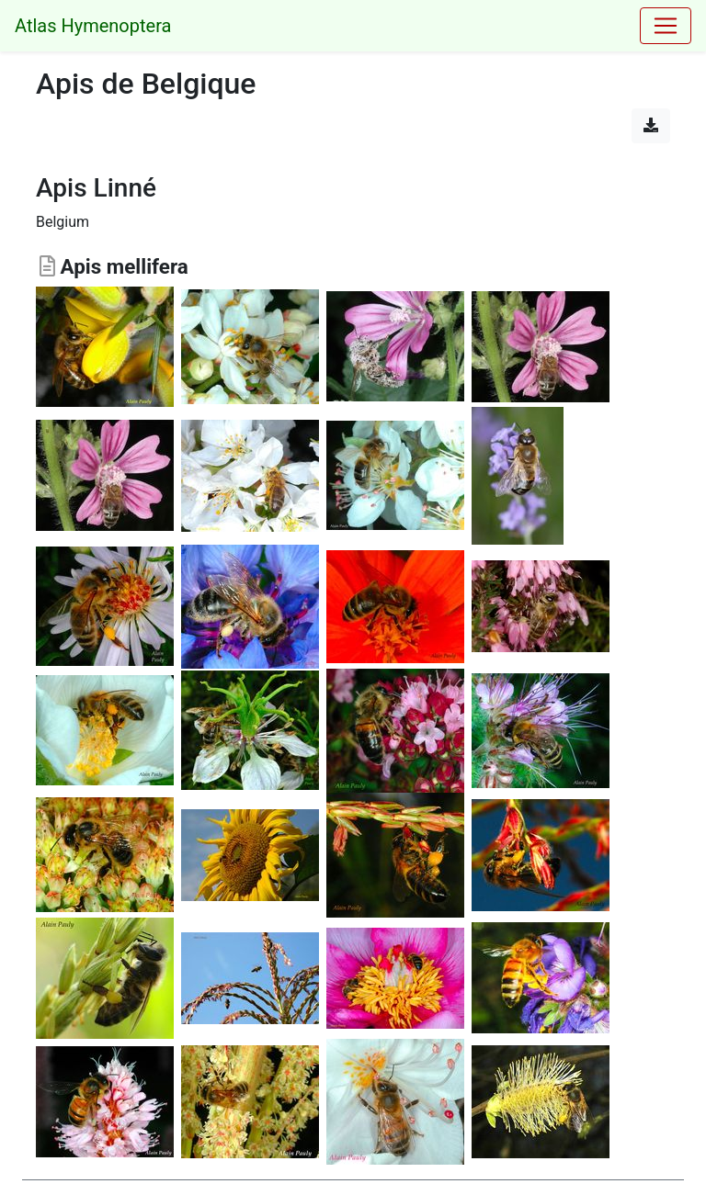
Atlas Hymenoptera (93, 26)
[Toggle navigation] (665, 25)
